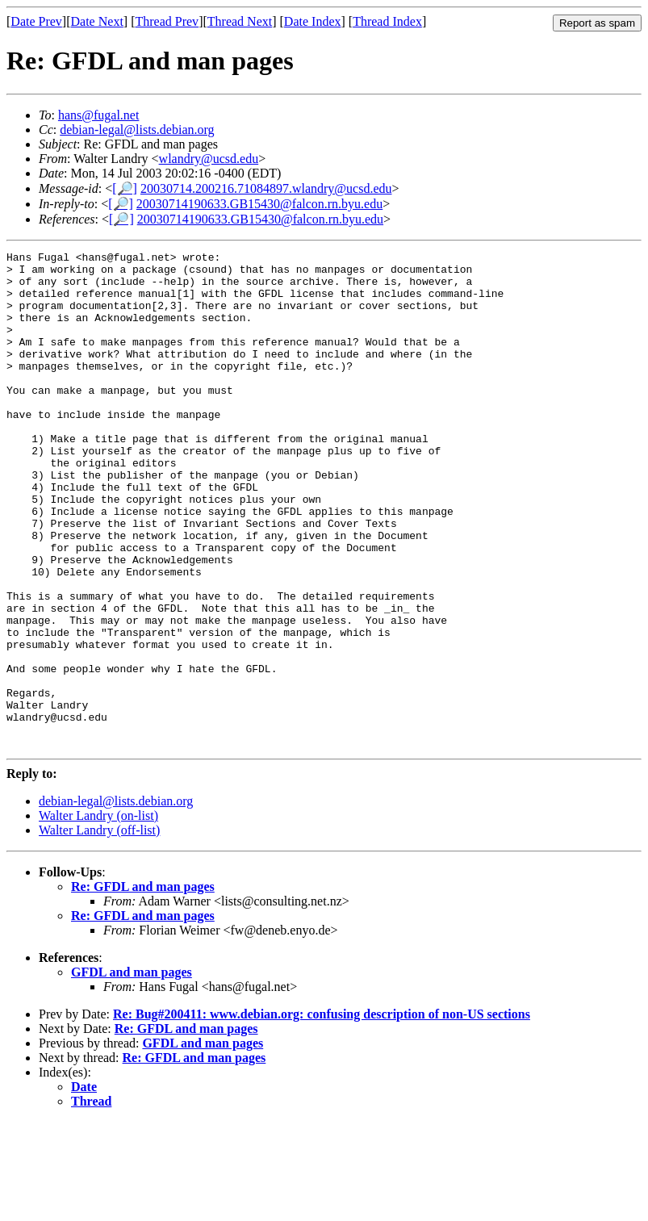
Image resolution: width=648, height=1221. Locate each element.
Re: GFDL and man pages (143, 986)
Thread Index (387, 21)
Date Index (312, 21)
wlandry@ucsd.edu (209, 158)
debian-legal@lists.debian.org (137, 129)
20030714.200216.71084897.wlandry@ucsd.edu (266, 188)
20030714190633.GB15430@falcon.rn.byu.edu (259, 204)
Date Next (97, 21)
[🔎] (124, 188)
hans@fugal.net (98, 115)
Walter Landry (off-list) (99, 929)
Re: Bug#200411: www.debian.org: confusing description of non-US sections (321, 1113)
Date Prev (36, 21)
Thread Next (239, 21)
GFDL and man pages (131, 1071)
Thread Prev (167, 21)
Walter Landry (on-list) (98, 915)
